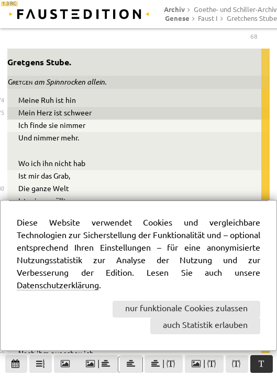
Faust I (208, 19)
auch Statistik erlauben (205, 326)
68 (254, 40)
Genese (177, 18)
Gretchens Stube (252, 19)
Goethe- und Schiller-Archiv (235, 10)
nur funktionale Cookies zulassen (186, 309)
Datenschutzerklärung (58, 286)
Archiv (174, 9)
